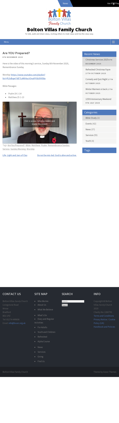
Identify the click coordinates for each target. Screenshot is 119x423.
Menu (6, 42)
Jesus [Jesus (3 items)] (87, 226)
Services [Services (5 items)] (100, 256)
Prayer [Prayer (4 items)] (87, 244)
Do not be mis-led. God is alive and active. (57, 155)
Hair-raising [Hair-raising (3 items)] (89, 214)
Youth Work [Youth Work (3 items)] (89, 273)
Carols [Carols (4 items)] (103, 173)
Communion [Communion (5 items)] (89, 185)
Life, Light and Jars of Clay (15, 155)
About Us (42, 304)
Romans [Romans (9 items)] (101, 250)
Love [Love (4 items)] (107, 226)
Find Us (41, 361)
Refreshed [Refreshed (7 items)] (88, 250)
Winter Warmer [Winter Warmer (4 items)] (90, 267)
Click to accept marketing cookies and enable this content (39, 122)
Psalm (44, 145)
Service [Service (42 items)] (88, 256)
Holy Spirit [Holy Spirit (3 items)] (88, 220)
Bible (28, 145)
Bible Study (91, 117)
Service (6, 149)
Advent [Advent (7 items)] (87, 161)
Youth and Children (46, 332)
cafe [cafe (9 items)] (109, 167)
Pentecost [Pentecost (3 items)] (101, 232)
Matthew (36, 145)
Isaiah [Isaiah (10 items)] (100, 220)
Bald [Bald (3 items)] (97, 161)
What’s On (42, 315)
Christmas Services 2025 (97, 59)
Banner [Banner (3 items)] (108, 161)
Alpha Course (44, 341)
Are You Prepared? (16, 145)
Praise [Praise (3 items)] (101, 238)
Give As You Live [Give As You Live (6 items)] (105, 209)
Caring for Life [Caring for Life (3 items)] (89, 173)
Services (90, 135)
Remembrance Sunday (58, 145)
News (88, 129)
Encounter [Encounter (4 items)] (88, 197)
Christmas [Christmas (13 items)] (104, 179)
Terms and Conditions (104, 315)
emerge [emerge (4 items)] (98, 191)
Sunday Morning (18, 149)
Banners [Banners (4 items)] (88, 167)
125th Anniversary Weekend (98, 99)
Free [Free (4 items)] (108, 203)
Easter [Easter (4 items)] (87, 191)
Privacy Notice (100, 319)
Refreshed (42, 336)
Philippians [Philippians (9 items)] (89, 238)
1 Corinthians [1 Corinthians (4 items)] (89, 156)
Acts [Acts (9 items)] (101, 156)
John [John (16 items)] (97, 226)
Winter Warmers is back (96, 89)
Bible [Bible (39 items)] (99, 167)
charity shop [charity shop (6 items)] (89, 179)
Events (89, 123)
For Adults (42, 327)
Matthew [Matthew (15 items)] (88, 232)
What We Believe (45, 309)
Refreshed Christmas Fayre (98, 69)
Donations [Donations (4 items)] (104, 185)
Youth (88, 140)
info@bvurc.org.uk (17, 323)
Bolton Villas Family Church (59, 29)
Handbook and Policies (104, 326)
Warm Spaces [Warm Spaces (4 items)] (108, 261)
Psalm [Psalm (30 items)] (98, 244)
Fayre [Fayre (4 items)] (98, 203)
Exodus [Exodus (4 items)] (87, 203)
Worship (31, 149)
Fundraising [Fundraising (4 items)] (89, 209)
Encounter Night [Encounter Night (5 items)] (104, 197)
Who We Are (43, 301)
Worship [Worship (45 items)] (104, 267)
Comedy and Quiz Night (97, 79)
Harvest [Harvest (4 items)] (102, 214)
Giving (40, 356)
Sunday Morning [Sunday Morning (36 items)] (91, 261)
